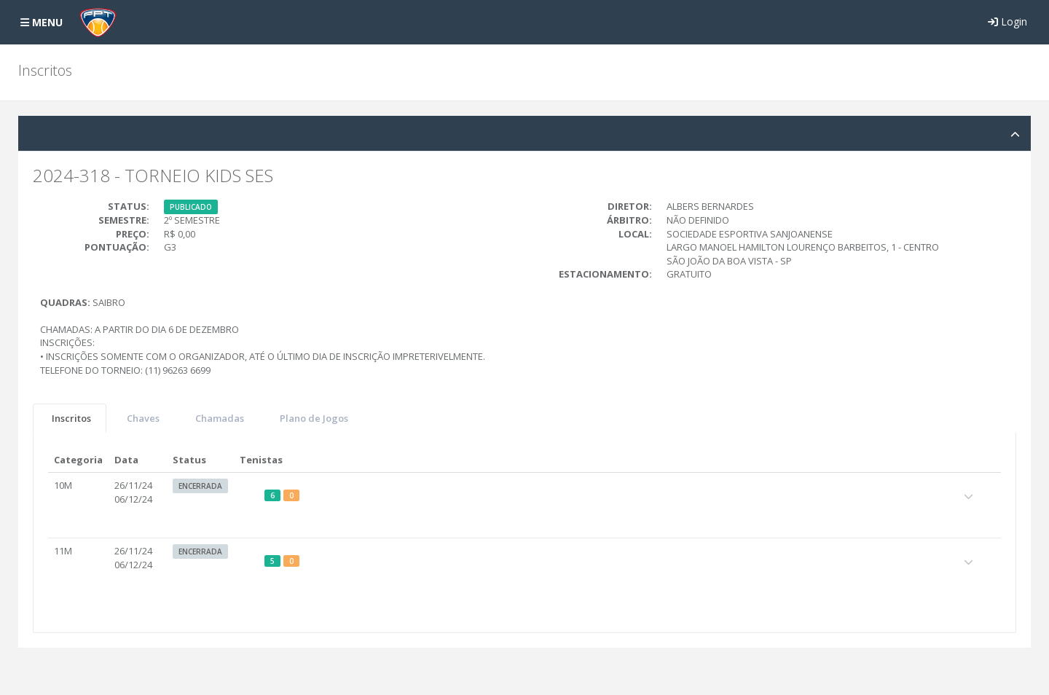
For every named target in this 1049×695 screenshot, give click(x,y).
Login (1007, 21)
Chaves (143, 418)
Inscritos (71, 418)
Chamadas (219, 418)
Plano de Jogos (314, 418)
